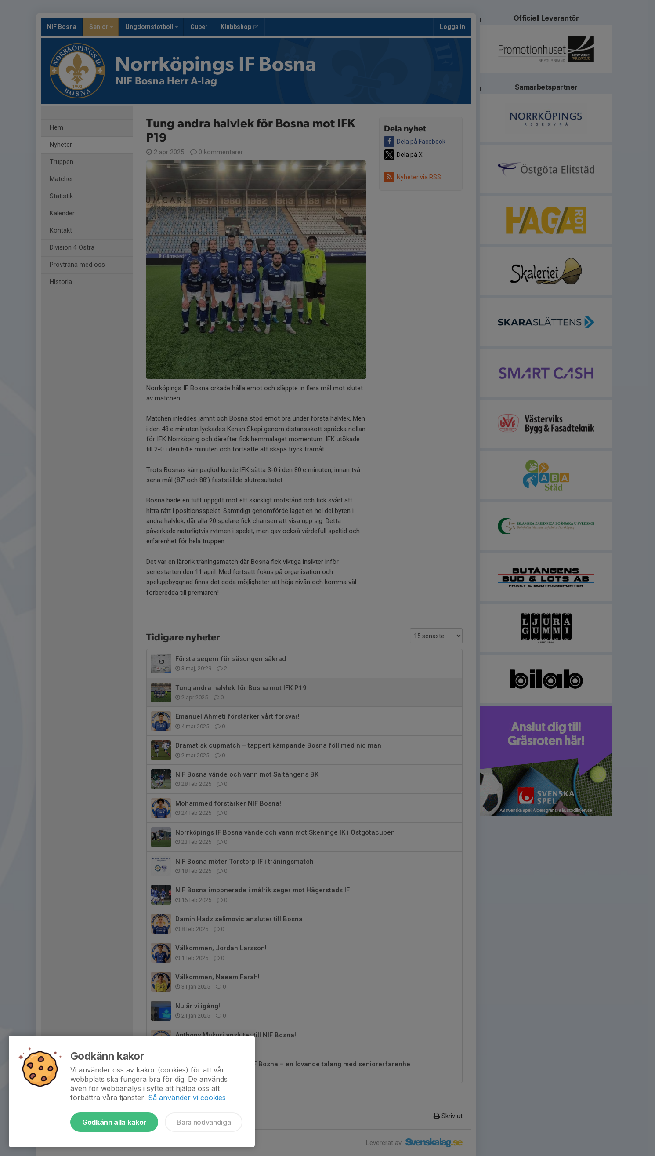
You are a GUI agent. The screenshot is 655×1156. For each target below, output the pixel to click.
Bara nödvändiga (204, 1122)
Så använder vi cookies (187, 1097)
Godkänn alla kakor (114, 1122)
